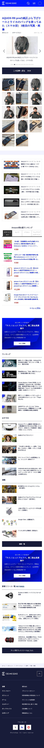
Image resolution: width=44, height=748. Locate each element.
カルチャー (5, 704)
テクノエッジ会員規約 (28, 700)
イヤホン (27, 232)
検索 (28, 3)
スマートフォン (7, 233)
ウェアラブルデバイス (36, 233)
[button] (4, 51)
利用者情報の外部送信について (31, 695)
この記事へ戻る (22, 71)
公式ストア (5, 713)
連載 (3, 686)
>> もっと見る (35, 308)
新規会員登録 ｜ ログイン (39, 3)
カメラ (17, 232)
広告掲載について (27, 708)
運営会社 (24, 686)
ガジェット (5, 695)
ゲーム (4, 700)
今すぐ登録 (22, 343)
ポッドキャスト (7, 708)
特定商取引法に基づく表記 (29, 704)
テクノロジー (6, 691)
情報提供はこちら (27, 713)
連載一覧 (22, 544)
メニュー (34, 3)
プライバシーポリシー (28, 691)
